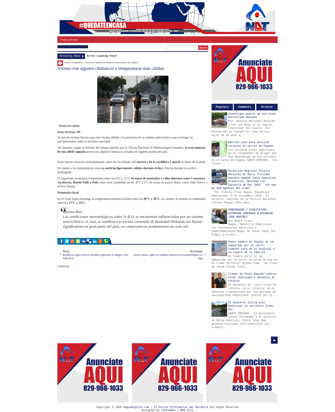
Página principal (69, 39)
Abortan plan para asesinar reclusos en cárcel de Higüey (250, 144)
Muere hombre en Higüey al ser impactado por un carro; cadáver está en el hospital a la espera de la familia (251, 247)
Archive (266, 107)
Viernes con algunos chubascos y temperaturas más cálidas (110, 68)
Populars (222, 107)
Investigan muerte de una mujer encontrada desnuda (252, 115)
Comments (244, 107)
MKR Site (186, 410)
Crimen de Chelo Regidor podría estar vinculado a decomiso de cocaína (252, 277)
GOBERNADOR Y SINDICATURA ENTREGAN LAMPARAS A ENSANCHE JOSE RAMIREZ (250, 213)
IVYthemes (168, 410)
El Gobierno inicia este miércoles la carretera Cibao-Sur (251, 306)
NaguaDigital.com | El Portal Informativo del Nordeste (165, 407)
